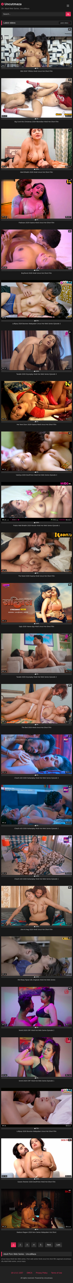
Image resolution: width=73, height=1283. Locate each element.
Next (49, 1245)
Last (58, 1245)
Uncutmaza (11, 4)
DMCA (29, 1273)
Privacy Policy (41, 1273)
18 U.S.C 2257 (17, 1273)
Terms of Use (56, 1273)
